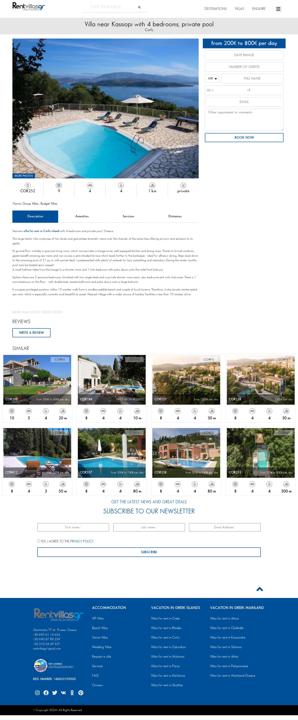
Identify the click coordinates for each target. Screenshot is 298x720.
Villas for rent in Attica (223, 619)
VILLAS (239, 9)
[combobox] (210, 91)
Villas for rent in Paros (164, 667)
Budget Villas (49, 203)
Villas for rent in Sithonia (225, 647)
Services (128, 216)
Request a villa (100, 657)
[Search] (139, 7)
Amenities (82, 216)
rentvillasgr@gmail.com (47, 649)
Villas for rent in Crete (164, 619)
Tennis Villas (99, 638)
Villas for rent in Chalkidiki (226, 628)
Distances (174, 216)
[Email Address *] (225, 527)
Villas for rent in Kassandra (226, 638)
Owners (97, 686)
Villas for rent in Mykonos (166, 657)
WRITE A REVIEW (32, 333)
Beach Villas (99, 628)
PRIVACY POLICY (81, 542)
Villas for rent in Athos (223, 657)
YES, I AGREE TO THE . (65, 542)
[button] (278, 9)
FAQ (95, 676)
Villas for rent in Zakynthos (167, 647)
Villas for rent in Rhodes (165, 628)
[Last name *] (149, 527)
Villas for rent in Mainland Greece (231, 676)
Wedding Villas (101, 647)
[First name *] (73, 527)
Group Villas (30, 203)
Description (35, 216)
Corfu (149, 30)
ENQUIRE (259, 9)
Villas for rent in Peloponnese (227, 667)
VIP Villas (97, 619)
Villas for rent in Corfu (164, 638)
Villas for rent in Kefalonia (167, 676)
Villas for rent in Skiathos (166, 686)
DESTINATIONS (215, 9)
